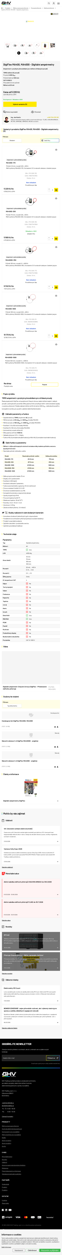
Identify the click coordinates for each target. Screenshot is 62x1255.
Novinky (9, 927)
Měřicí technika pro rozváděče (11, 1135)
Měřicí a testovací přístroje (10, 1126)
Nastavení (19, 1250)
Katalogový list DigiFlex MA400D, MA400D (17, 721)
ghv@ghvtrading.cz (8, 1105)
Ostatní (5, 1196)
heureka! (50, 1217)
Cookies (4, 1200)
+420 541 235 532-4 (8, 1103)
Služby (4, 1137)
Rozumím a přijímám (50, 1250)
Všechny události (7, 867)
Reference (5, 1168)
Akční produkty (6, 1140)
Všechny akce (6, 920)
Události (9, 820)
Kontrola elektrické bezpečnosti (12, 1129)
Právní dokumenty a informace (11, 1171)
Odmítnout (32, 1250)
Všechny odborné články (9, 1028)
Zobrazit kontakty (7, 1116)
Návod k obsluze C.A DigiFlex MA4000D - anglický (20, 741)
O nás (4, 1152)
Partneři (5, 1180)
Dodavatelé (5, 1184)
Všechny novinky (7, 973)
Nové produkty (6, 1143)
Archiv (4, 1146)
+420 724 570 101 (53, 117)
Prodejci (4, 1187)
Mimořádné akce (12, 873)
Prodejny (4, 1190)
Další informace (6, 1247)
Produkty (6, 1122)
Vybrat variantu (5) (20, 104)
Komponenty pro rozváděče (10, 1132)
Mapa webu (5, 1203)
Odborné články (12, 980)
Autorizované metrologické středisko (13, 1165)
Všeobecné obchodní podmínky (11, 1174)
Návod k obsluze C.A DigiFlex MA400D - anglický (19, 761)
